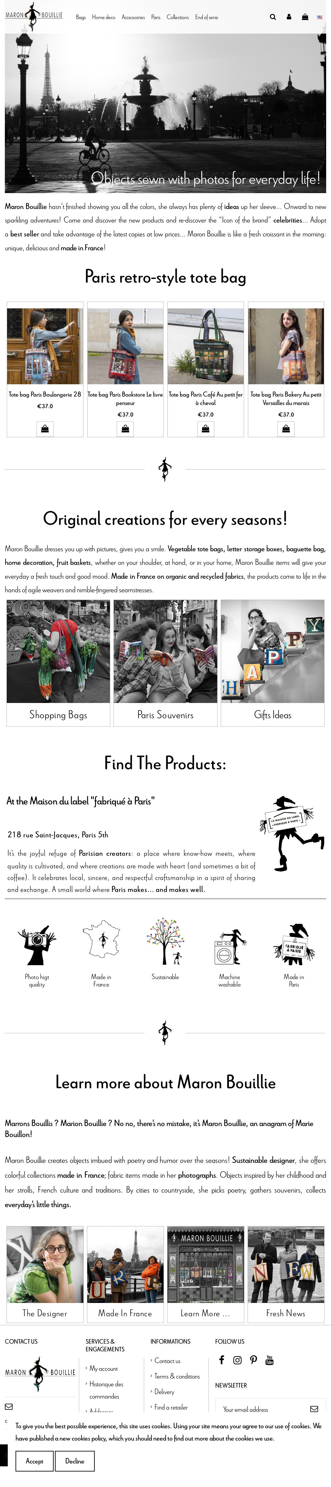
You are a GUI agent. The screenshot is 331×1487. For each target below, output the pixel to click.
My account (104, 1388)
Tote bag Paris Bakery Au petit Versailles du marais (286, 399)
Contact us (167, 1380)
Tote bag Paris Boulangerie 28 (45, 394)
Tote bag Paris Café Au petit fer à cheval (206, 399)
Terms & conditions (177, 1396)
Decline (74, 1461)
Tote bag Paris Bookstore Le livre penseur (125, 399)
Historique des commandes (106, 1410)
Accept (34, 1461)
